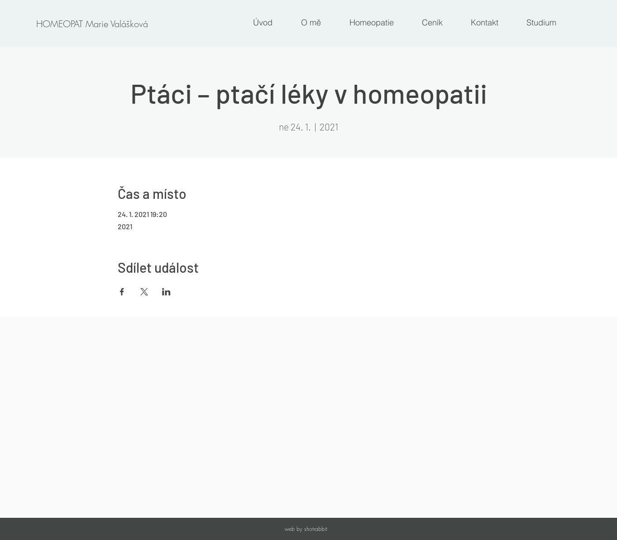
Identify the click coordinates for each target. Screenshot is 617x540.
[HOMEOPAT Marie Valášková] (92, 24)
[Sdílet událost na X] (144, 291)
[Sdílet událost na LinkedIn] (166, 291)
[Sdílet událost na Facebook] (122, 291)
